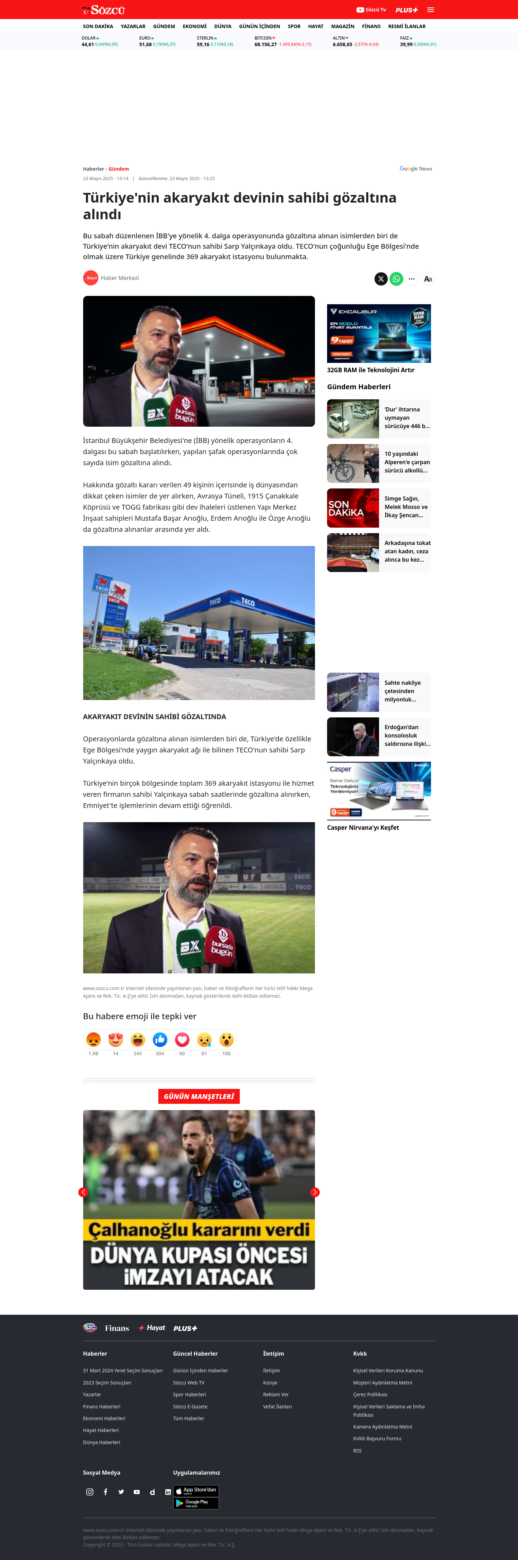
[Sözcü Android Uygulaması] (196, 1503)
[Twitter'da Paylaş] (381, 279)
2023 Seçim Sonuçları (107, 1382)
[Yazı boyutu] (428, 279)
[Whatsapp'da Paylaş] (396, 279)
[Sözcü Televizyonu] (90, 1327)
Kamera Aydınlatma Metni (382, 1426)
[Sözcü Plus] (185, 1328)
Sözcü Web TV (189, 1382)
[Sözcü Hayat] (151, 1328)
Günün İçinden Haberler (200, 1370)
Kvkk (360, 1353)
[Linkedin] (168, 1492)
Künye (270, 1382)
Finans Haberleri (102, 1406)
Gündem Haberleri (358, 386)
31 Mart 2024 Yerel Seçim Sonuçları (123, 1370)
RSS (357, 1450)
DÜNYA (222, 26)
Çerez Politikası (370, 1394)
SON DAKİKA (98, 26)
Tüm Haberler (188, 1418)
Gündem (118, 168)
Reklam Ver (276, 1394)
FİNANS (371, 26)
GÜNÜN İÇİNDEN (259, 26)
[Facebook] (106, 1492)
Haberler (95, 1353)
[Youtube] (137, 1492)
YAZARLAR (133, 26)
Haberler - (95, 168)
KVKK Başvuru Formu (377, 1438)
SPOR (294, 26)
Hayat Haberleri (101, 1430)
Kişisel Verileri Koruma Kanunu (388, 1370)
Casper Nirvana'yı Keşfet (363, 828)
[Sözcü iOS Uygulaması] (196, 1490)
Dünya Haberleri (102, 1442)
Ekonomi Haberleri (104, 1418)
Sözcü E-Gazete (190, 1406)
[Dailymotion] (152, 1492)
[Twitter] (121, 1492)
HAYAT (315, 26)
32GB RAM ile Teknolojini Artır (370, 370)
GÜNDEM (164, 26)
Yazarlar (92, 1394)
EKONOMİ (195, 26)
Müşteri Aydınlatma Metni (382, 1382)
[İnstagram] (90, 1492)
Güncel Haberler (195, 1353)
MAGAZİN (342, 26)
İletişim (273, 1353)
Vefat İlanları (277, 1406)
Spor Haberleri (190, 1394)
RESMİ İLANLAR (406, 26)
